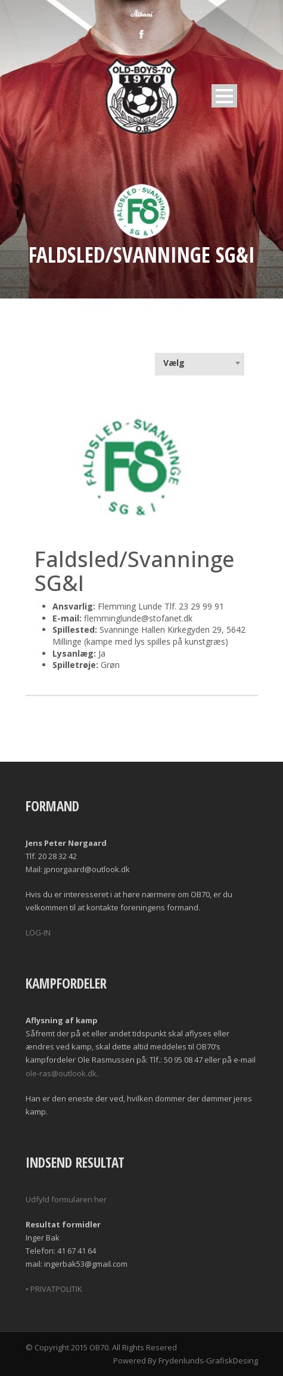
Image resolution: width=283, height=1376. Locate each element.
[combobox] (199, 363)
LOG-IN (38, 932)
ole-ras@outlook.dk (61, 1073)
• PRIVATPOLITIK (54, 1288)
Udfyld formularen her (66, 1199)
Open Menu (224, 95)
